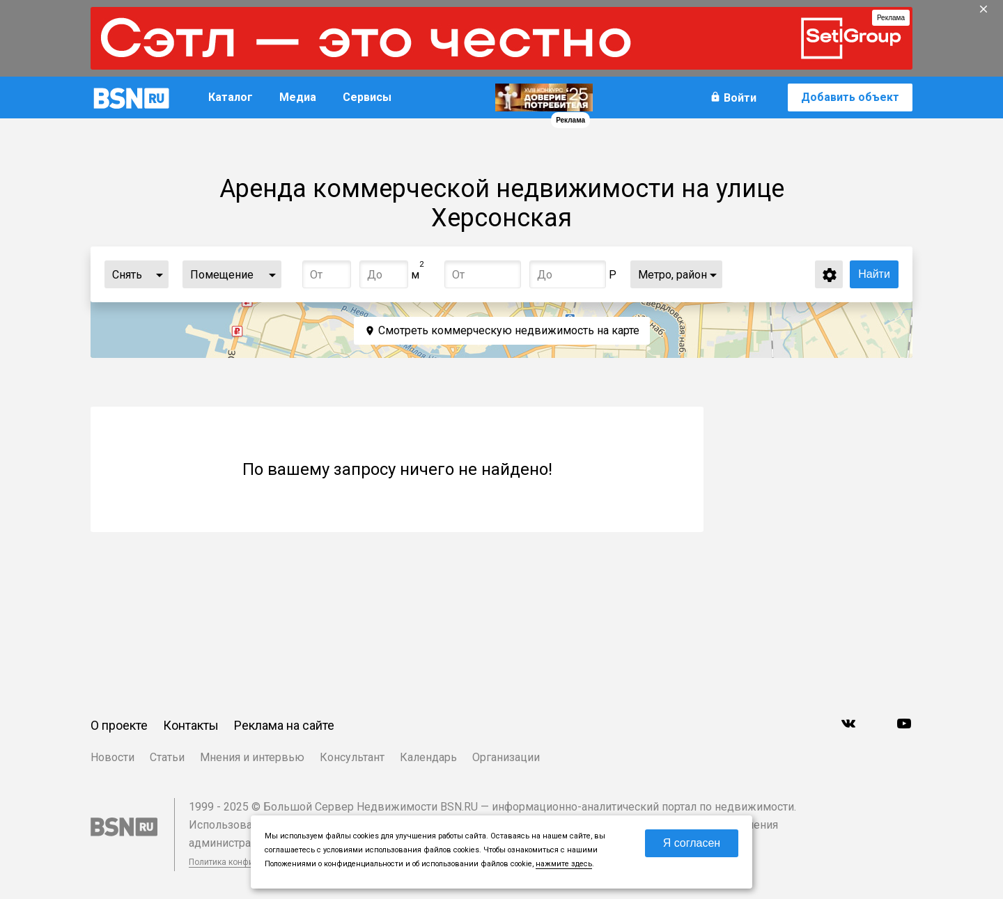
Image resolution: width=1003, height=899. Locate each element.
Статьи (167, 757)
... (159, 274)
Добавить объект (850, 97)
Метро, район (672, 274)
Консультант (352, 757)
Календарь (428, 757)
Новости (112, 757)
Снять (127, 274)
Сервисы (367, 97)
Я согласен (692, 843)
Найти (874, 274)
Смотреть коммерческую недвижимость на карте (508, 330)
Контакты (191, 725)
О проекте (119, 725)
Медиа (297, 97)
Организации (506, 757)
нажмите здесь (564, 863)
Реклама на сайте (284, 725)
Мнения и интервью (252, 757)
